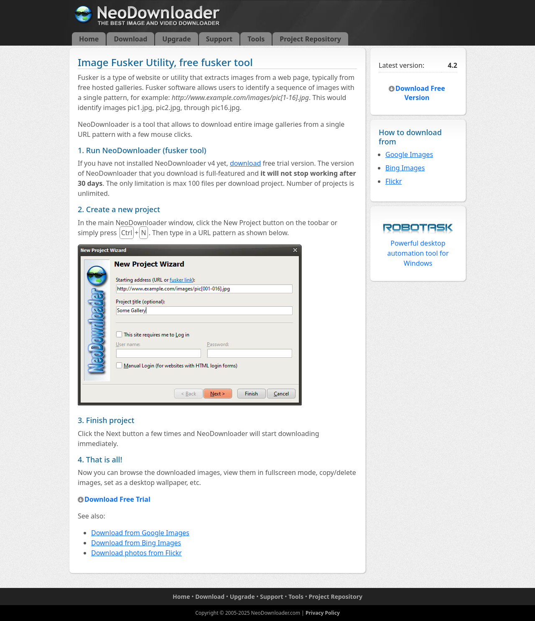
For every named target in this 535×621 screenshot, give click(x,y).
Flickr (393, 181)
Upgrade (176, 39)
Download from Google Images (140, 532)
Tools (256, 39)
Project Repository (310, 39)
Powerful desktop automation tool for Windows (418, 245)
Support (219, 39)
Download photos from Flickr (136, 552)
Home (89, 39)
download (245, 163)
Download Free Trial (117, 499)
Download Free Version (420, 93)
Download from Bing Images (136, 542)
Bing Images (405, 167)
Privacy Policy (323, 612)
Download (130, 39)
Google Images (409, 154)
